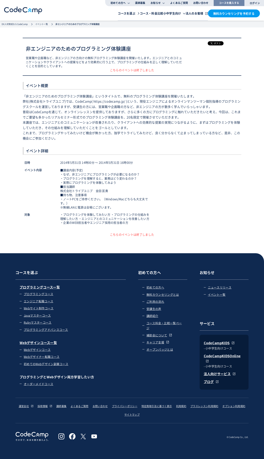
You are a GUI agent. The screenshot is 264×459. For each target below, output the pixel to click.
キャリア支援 (157, 342)
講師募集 (140, 3)
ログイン (255, 3)
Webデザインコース (37, 350)
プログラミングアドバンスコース (46, 330)
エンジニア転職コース (38, 301)
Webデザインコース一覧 (38, 342)
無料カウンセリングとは (162, 294)
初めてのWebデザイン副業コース (46, 364)
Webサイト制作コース (39, 308)
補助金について (159, 335)
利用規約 (181, 406)
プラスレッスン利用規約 (204, 406)
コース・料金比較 (127, 13)
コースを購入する (229, 3)
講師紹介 (152, 316)
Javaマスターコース (37, 315)
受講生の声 (153, 309)
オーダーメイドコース (38, 384)
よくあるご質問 (179, 3)
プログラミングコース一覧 (40, 287)
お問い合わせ (201, 3)
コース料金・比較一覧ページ (164, 325)
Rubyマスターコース (38, 322)
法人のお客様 (188, 13)
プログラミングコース (38, 294)
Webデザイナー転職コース (41, 357)
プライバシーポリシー (124, 406)
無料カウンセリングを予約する (234, 13)
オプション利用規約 (233, 406)
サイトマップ (132, 414)
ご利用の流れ (155, 301)
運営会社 (26, 406)
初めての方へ (155, 287)
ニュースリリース (220, 287)
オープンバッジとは (159, 349)
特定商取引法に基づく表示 (156, 406)
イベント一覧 (217, 294)
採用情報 (45, 406)
